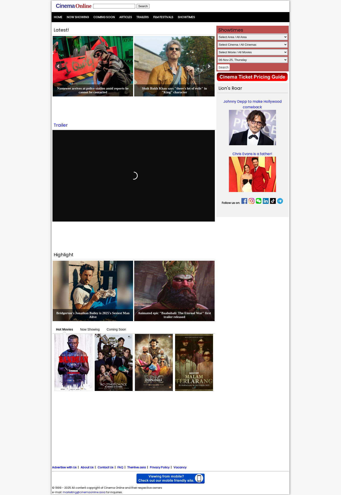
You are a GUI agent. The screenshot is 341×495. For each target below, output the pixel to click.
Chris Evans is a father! (252, 153)
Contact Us (105, 467)
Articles (125, 17)
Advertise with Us (64, 467)
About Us (87, 467)
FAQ (120, 467)
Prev (58, 66)
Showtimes (186, 17)
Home (58, 17)
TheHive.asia (136, 467)
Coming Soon (104, 17)
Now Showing (78, 17)
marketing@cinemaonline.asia (84, 492)
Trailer (61, 125)
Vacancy (180, 467)
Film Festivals (163, 17)
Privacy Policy (159, 467)
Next (208, 66)
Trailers (142, 17)
